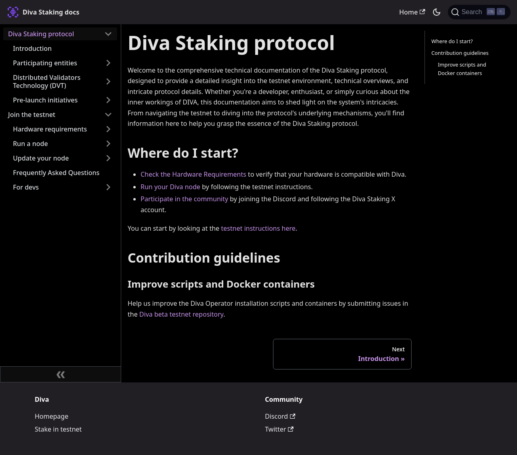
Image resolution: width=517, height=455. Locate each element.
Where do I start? (452, 41)
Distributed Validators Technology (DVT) (46, 81)
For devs (26, 187)
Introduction (32, 48)
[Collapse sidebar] (60, 374)
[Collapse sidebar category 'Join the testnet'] (108, 114)
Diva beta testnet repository (181, 314)
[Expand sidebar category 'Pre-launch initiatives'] (108, 100)
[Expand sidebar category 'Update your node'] (108, 158)
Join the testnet (31, 114)
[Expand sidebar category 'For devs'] (108, 187)
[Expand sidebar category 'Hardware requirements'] (108, 129)
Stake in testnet (58, 429)
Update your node (41, 158)
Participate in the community (184, 198)
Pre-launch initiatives (45, 100)
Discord (280, 416)
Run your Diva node (170, 186)
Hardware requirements (50, 129)
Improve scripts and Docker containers (462, 69)
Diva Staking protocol (41, 33)
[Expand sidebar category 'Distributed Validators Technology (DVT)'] (108, 81)
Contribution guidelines (460, 52)
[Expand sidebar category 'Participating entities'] (108, 62)
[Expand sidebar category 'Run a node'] (108, 143)
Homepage (51, 416)
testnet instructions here (258, 228)
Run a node (30, 143)
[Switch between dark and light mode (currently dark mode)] (436, 12)
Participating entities (45, 62)
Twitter (279, 429)
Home (412, 12)
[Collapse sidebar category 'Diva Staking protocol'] (108, 33)
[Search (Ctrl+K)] (479, 12)
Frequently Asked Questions (56, 172)
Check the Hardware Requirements (193, 174)
